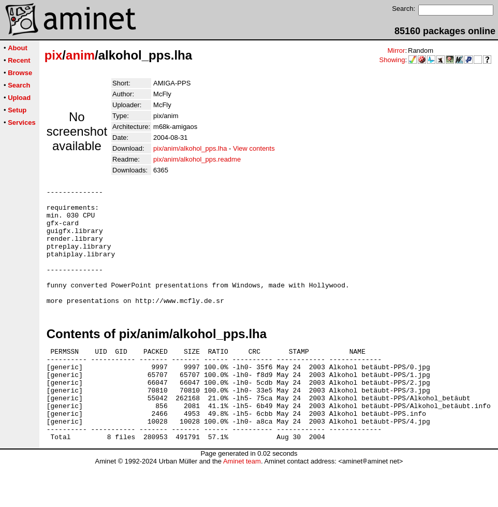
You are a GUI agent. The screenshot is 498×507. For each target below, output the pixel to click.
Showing (392, 60)
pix (54, 55)
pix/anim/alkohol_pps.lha (190, 148)
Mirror (396, 50)
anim (80, 55)
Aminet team (242, 503)
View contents (254, 148)
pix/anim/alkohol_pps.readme (197, 159)
